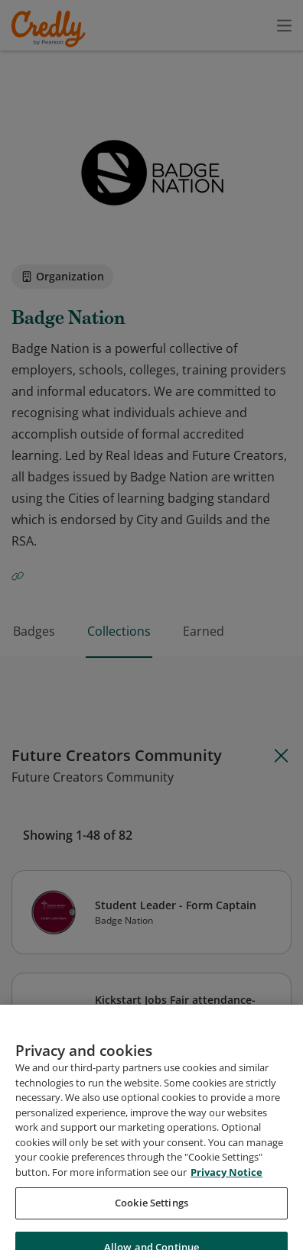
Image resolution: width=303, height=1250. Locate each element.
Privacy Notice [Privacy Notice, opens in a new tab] (226, 1214)
